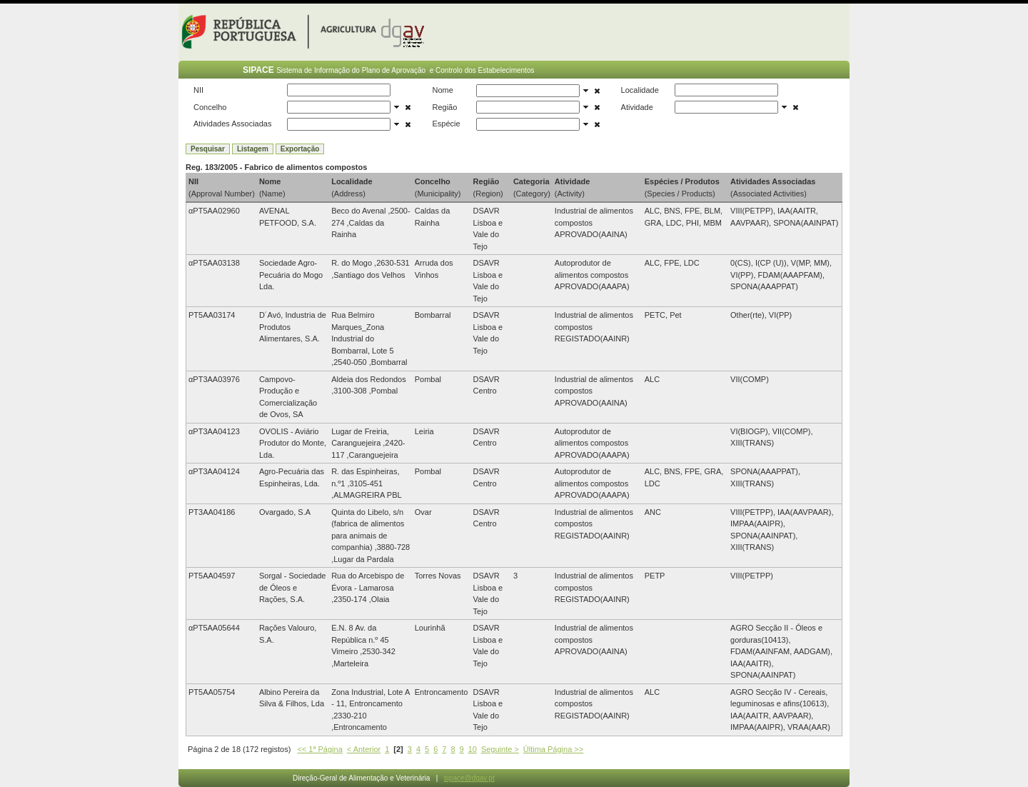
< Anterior (364, 749)
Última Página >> (553, 749)
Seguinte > (500, 749)
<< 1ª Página (319, 749)
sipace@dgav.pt (469, 778)
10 (472, 749)
